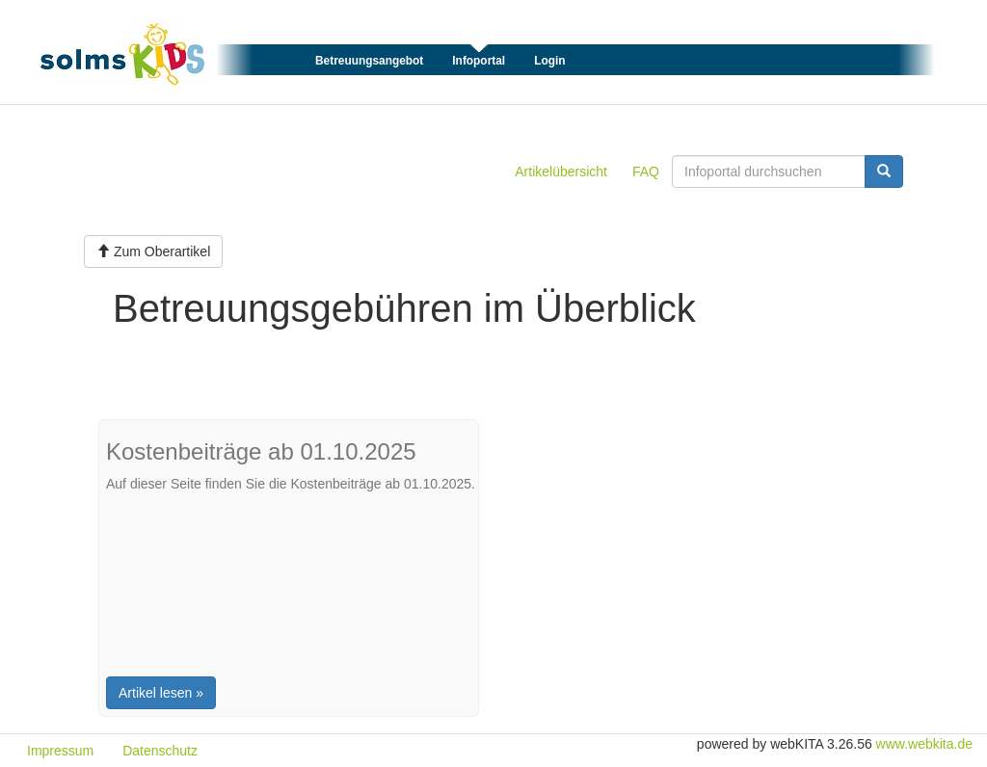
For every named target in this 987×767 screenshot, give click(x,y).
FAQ (645, 171)
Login (549, 60)
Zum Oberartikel (153, 251)
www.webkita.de (924, 744)
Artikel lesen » (161, 693)
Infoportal (478, 60)
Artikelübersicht (561, 171)
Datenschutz (160, 750)
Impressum (60, 750)
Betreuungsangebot (369, 60)
